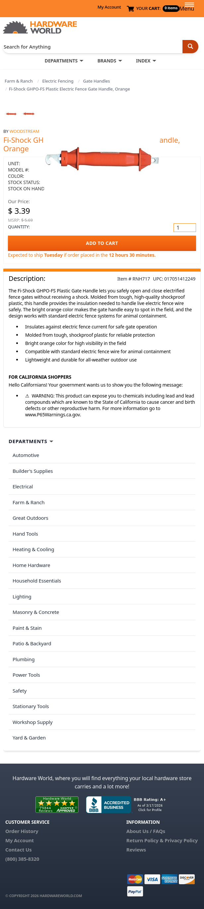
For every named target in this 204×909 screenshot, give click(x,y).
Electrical (23, 486)
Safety (19, 690)
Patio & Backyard (32, 643)
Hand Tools (25, 533)
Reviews (136, 849)
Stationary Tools (31, 706)
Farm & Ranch (19, 81)
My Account (109, 7)
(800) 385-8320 (22, 858)
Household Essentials (37, 580)
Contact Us (18, 849)
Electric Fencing (58, 81)
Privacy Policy (181, 840)
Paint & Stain (27, 628)
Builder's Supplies (33, 471)
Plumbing (23, 659)
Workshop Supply (33, 722)
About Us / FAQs (146, 831)
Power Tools (26, 674)
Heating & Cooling (33, 549)
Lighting (22, 596)
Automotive (26, 455)
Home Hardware (31, 565)
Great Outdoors (30, 517)
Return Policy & (145, 840)
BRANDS (106, 60)
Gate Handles (96, 81)
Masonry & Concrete (36, 612)
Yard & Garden (29, 737)
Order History (21, 831)
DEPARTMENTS (61, 60)
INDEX (143, 60)
